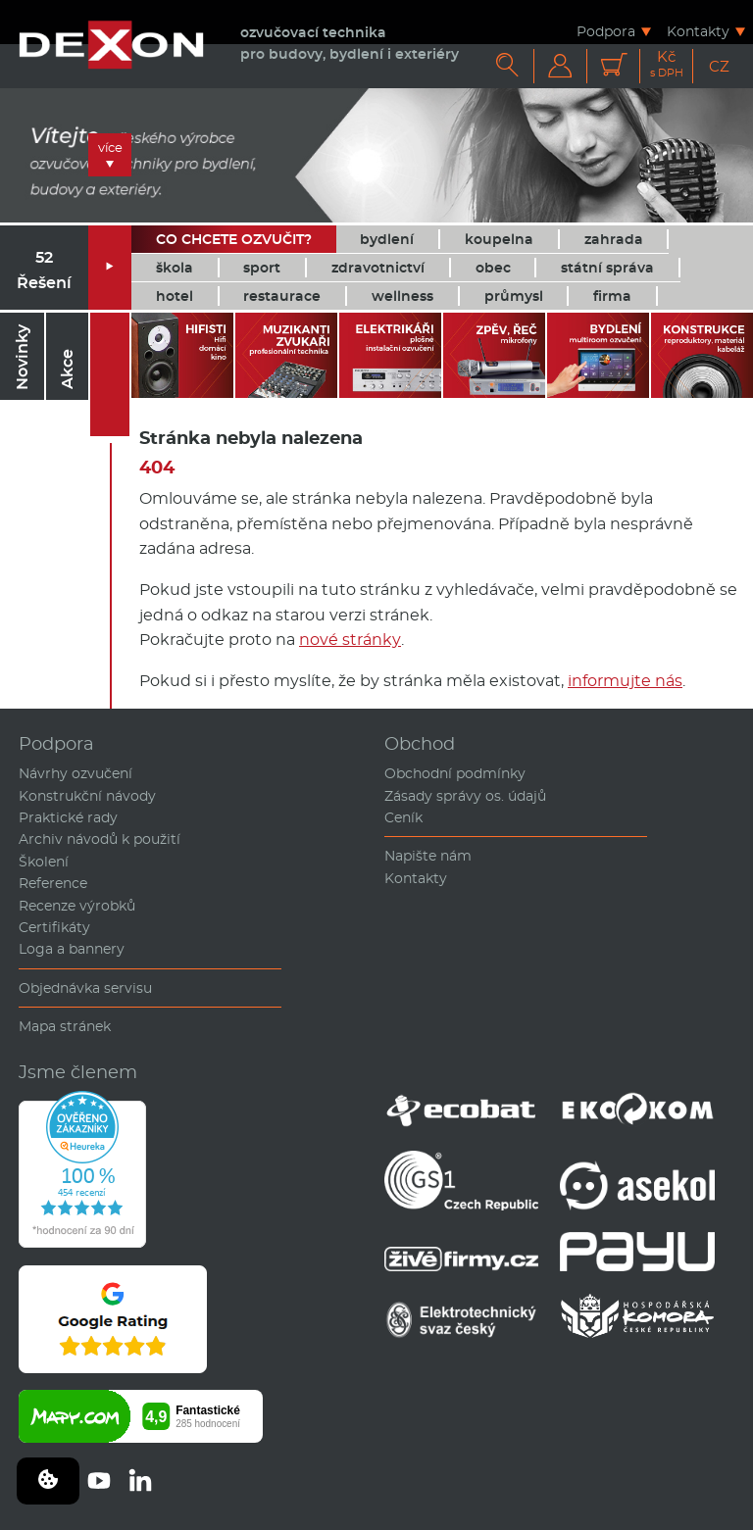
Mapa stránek (65, 1026)
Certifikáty (54, 927)
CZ (719, 66)
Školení (44, 861)
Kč (666, 64)
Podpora (606, 31)
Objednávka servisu (85, 988)
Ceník (403, 817)
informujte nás (625, 680)
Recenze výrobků (77, 905)
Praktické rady (68, 817)
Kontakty (698, 31)
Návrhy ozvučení (75, 773)
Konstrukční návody (87, 796)
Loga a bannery (72, 949)
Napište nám (428, 855)
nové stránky (350, 639)
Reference (53, 883)
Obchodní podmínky (455, 773)
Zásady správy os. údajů (465, 796)
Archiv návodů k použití (99, 839)
